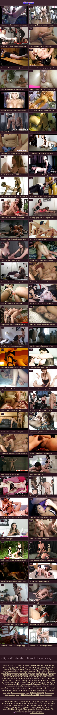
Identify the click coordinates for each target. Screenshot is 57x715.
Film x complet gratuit (19, 705)
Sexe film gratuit (24, 701)
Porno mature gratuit (9, 684)
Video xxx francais (11, 673)
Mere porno (20, 667)
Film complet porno (15, 676)
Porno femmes (32, 680)
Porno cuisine (50, 682)
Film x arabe (22, 673)
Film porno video (43, 686)
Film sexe (32, 675)
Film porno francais (32, 678)
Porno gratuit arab (28, 707)
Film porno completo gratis (20, 693)
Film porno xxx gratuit (28, 3)
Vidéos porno (45, 684)
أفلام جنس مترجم (39, 688)
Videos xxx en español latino (22, 691)
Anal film (39, 675)
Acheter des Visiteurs (37, 713)
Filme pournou (33, 703)
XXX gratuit (22, 686)
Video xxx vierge (11, 682)
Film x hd (39, 671)
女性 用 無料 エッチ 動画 (30, 695)
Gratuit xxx (43, 678)
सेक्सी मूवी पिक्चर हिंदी (37, 693)
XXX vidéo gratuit (44, 667)
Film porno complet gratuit (16, 678)
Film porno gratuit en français (37, 673)
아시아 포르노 (22, 688)
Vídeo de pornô (7, 691)
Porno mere (37, 684)
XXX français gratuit (22, 665)
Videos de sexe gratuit (10, 701)
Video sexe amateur (30, 667)
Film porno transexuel (24, 684)
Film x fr (25, 676)
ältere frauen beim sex (40, 691)
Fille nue (10, 703)
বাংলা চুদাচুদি (51, 688)
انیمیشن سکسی (14, 695)
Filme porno (42, 680)
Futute (30, 688)
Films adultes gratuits (37, 665)
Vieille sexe (41, 669)
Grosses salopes (39, 707)
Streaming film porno (43, 709)
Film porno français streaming (25, 671)
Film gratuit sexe (15, 707)
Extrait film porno (36, 711)
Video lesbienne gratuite (20, 675)
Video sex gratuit (8, 665)
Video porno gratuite (20, 703)
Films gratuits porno (37, 701)
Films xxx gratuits (31, 669)
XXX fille (23, 680)
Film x (45, 671)
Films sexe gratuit (18, 669)
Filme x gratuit (32, 686)
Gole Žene (4, 688)
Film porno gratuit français (38, 676)
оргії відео (12, 688)
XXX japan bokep (46, 695)
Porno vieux (11, 667)
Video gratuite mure (38, 682)
